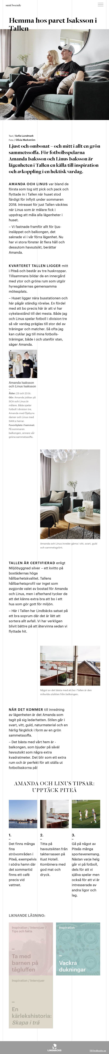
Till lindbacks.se (98, 1050)
